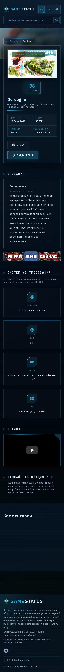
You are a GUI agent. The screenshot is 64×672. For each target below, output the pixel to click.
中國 (56, 9)
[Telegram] (6, 650)
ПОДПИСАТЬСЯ (22, 155)
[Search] (32, 20)
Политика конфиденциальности (20, 666)
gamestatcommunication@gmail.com (22, 635)
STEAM (18, 145)
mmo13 (18, 642)
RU (41, 9)
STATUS (18, 9)
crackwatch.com (42, 639)
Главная (14, 41)
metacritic (8, 642)
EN (48, 9)
